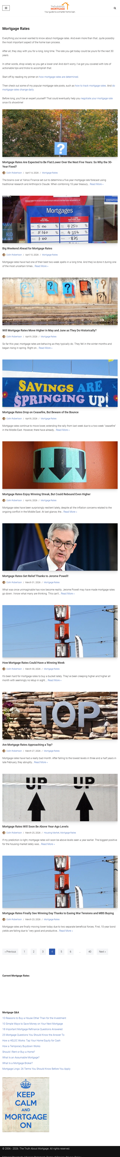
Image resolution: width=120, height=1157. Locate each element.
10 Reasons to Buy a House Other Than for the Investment (34, 1015)
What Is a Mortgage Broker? (17, 1060)
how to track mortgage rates (90, 85)
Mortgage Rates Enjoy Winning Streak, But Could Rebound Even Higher (46, 493)
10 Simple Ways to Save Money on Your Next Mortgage (32, 1021)
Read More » (96, 183)
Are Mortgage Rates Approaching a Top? (27, 742)
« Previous (10, 949)
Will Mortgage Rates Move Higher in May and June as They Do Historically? (49, 329)
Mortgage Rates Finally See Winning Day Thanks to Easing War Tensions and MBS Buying (58, 911)
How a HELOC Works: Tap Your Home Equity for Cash (31, 1037)
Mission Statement (35, 1154)
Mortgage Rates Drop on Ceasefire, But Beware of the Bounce (40, 411)
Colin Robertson (14, 172)
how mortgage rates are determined (58, 76)
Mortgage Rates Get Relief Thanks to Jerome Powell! (35, 574)
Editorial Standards (12, 1154)
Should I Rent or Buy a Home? (18, 1049)
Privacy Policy (73, 1154)
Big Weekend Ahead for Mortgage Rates (27, 247)
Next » (102, 949)
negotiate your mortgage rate (97, 97)
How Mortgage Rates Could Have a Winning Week (33, 661)
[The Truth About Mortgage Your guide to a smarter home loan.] (60, 8)
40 (89, 949)
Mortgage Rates (50, 172)
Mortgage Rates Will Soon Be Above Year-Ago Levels (35, 824)
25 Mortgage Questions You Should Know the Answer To (33, 1032)
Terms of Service (55, 1154)
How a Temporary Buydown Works (21, 1043)
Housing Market (51, 831)
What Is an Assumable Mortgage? (20, 1054)
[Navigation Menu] (6, 8)
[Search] (115, 8)
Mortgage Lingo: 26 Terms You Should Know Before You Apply (36, 1065)
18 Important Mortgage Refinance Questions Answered (32, 1026)
